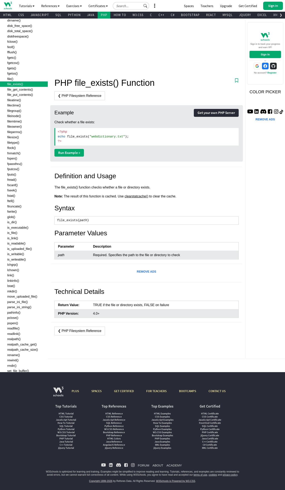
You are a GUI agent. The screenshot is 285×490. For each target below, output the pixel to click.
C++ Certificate (209, 441)
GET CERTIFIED (124, 391)
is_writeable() (16, 259)
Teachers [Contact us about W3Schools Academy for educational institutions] (206, 6)
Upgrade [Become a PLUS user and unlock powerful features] (226, 6)
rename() (13, 355)
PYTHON (74, 15)
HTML (7, 15)
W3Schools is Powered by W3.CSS (175, 481)
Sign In (265, 54)
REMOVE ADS (146, 271)
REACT (211, 15)
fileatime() (14, 100)
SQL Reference (114, 422)
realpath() (14, 339)
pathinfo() (13, 312)
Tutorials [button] (26, 6)
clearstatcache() (136, 196)
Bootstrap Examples (162, 435)
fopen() (12, 158)
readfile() (13, 328)
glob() (11, 217)
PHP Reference (114, 435)
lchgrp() (12, 264)
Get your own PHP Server (216, 112)
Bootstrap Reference (114, 432)
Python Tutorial (66, 429)
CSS (21, 15)
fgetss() (12, 73)
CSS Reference (114, 416)
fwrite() (12, 211)
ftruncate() (14, 206)
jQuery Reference (114, 447)
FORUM (143, 465)
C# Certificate (210, 444)
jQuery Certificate (210, 435)
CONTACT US (217, 391)
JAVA (90, 15)
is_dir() (12, 222)
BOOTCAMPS (187, 391)
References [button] (50, 6)
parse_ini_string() (19, 307)
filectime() (14, 105)
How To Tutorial (66, 422)
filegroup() (14, 110)
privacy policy (230, 474)
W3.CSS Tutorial (66, 432)
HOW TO (120, 15)
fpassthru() (14, 164)
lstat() (11, 286)
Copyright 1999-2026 (100, 481)
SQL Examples (162, 426)
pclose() (12, 317)
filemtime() (14, 121)
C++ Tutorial (66, 444)
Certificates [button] (98, 6)
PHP (104, 15)
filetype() (13, 142)
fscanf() (12, 185)
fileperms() (14, 132)
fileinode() (14, 116)
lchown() (13, 270)
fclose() (12, 41)
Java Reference (114, 441)
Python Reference (114, 426)
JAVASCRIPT (40, 15)
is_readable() (16, 243)
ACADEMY (174, 465)
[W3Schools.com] (58, 394)
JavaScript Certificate (209, 419)
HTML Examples (162, 413)
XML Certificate (210, 447)
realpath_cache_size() (22, 349)
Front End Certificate (210, 422)
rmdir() (11, 365)
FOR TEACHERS (156, 391)
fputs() (11, 174)
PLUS (75, 391)
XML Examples (162, 444)
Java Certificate (210, 438)
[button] (145, 5)
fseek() (12, 190)
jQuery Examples (162, 447)
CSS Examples (162, 416)
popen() (12, 323)
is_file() (12, 232)
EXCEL (262, 15)
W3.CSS (138, 15)
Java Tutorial (66, 441)
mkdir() (12, 291)
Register (271, 72)
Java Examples (162, 441)
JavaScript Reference (114, 419)
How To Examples (162, 422)
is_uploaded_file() (19, 249)
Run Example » (69, 152)
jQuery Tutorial (66, 447)
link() (10, 275)
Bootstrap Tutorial (66, 435)
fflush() (12, 52)
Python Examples (162, 429)
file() (10, 79)
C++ (161, 15)
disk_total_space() (20, 31)
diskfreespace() (18, 36)
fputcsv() (13, 169)
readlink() (13, 333)
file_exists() (15, 84)
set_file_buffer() (18, 371)
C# (172, 15)
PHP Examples (162, 438)
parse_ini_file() (17, 302)
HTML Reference (114, 413)
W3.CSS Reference (114, 429)
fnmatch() (13, 153)
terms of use (200, 474)
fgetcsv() (13, 63)
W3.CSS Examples (162, 432)
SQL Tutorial (65, 426)
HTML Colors (114, 438)
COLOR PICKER (265, 92)
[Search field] (131, 6)
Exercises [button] (74, 6)
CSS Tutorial (65, 416)
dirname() (14, 20)
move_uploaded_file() (22, 296)
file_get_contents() (20, 89)
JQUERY (245, 15)
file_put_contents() (20, 94)
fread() (11, 179)
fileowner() (14, 126)
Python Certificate (210, 429)
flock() (11, 148)
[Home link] (8, 5)
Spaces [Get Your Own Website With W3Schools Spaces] (189, 6)
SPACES (96, 391)
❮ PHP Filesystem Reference (79, 95)
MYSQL (227, 15)
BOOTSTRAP (190, 15)
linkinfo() (13, 280)
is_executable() (17, 227)
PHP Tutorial (66, 438)
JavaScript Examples (162, 419)
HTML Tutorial (66, 413)
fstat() (11, 195)
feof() (11, 47)
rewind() (12, 360)
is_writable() (15, 254)
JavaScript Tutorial (66, 419)
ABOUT (157, 465)
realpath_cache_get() (22, 344)
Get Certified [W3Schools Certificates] (248, 6)
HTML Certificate (210, 413)
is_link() (12, 238)
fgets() (11, 68)
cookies (213, 474)
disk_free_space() (19, 25)
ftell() (10, 201)
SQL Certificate (210, 426)
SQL (58, 15)
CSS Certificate (210, 416)
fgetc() (11, 57)
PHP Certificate (210, 432)
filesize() (13, 137)
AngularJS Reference (114, 444)
